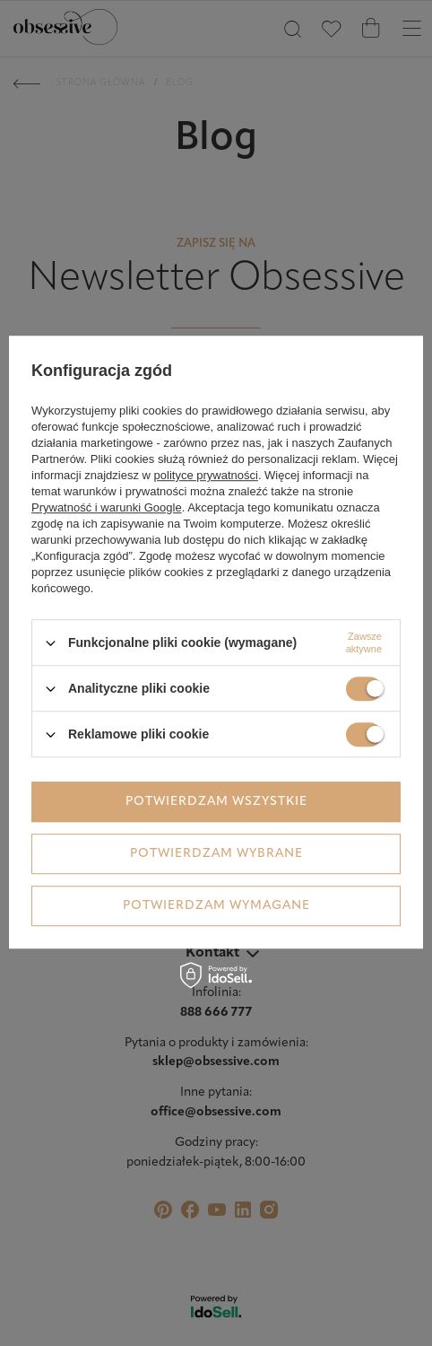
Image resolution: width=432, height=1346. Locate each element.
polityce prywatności (206, 475)
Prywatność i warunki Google (106, 507)
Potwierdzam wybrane (216, 854)
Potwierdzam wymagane (216, 906)
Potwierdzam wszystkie (216, 801)
